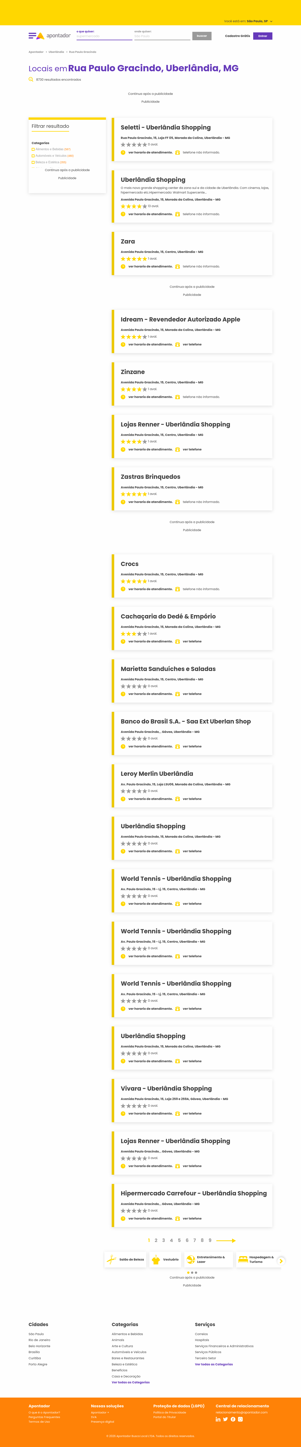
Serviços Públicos (208, 1352)
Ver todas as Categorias (131, 1382)
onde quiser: (142, 31)
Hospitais (202, 1340)
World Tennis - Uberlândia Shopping (177, 878)
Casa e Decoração (126, 1376)
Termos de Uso (39, 1422)
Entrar (262, 36)
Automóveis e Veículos (129, 1352)
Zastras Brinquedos (151, 476)
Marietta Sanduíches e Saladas (169, 669)
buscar (202, 36)
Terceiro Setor (205, 1358)
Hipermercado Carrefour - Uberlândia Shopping (195, 1193)
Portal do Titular (164, 1417)
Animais (118, 1340)
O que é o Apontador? (44, 1412)
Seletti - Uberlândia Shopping (167, 127)
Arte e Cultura (122, 1346)
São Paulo (36, 1334)
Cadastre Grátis (237, 36)
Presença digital (102, 1422)
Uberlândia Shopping (154, 180)
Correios (201, 1334)
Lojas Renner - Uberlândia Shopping (176, 424)
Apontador (36, 52)
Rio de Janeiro (39, 1340)
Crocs (130, 564)
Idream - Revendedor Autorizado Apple (181, 319)
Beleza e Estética (124, 1364)
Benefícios (119, 1370)
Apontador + (100, 1412)
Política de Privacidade (169, 1412)
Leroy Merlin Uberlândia (158, 773)
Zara (129, 241)
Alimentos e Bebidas (127, 1334)
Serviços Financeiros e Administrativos (224, 1346)
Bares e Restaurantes (128, 1358)
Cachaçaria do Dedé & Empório (169, 616)
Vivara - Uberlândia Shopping (167, 1088)
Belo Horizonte (39, 1346)
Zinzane (134, 372)
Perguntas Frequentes (44, 1417)
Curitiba (35, 1358)
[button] (190, 1272)
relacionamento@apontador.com (242, 1412)
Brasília (34, 1352)
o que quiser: (85, 31)
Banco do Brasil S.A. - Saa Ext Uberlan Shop (187, 721)
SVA (94, 1417)
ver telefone (193, 344)
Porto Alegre (38, 1364)
